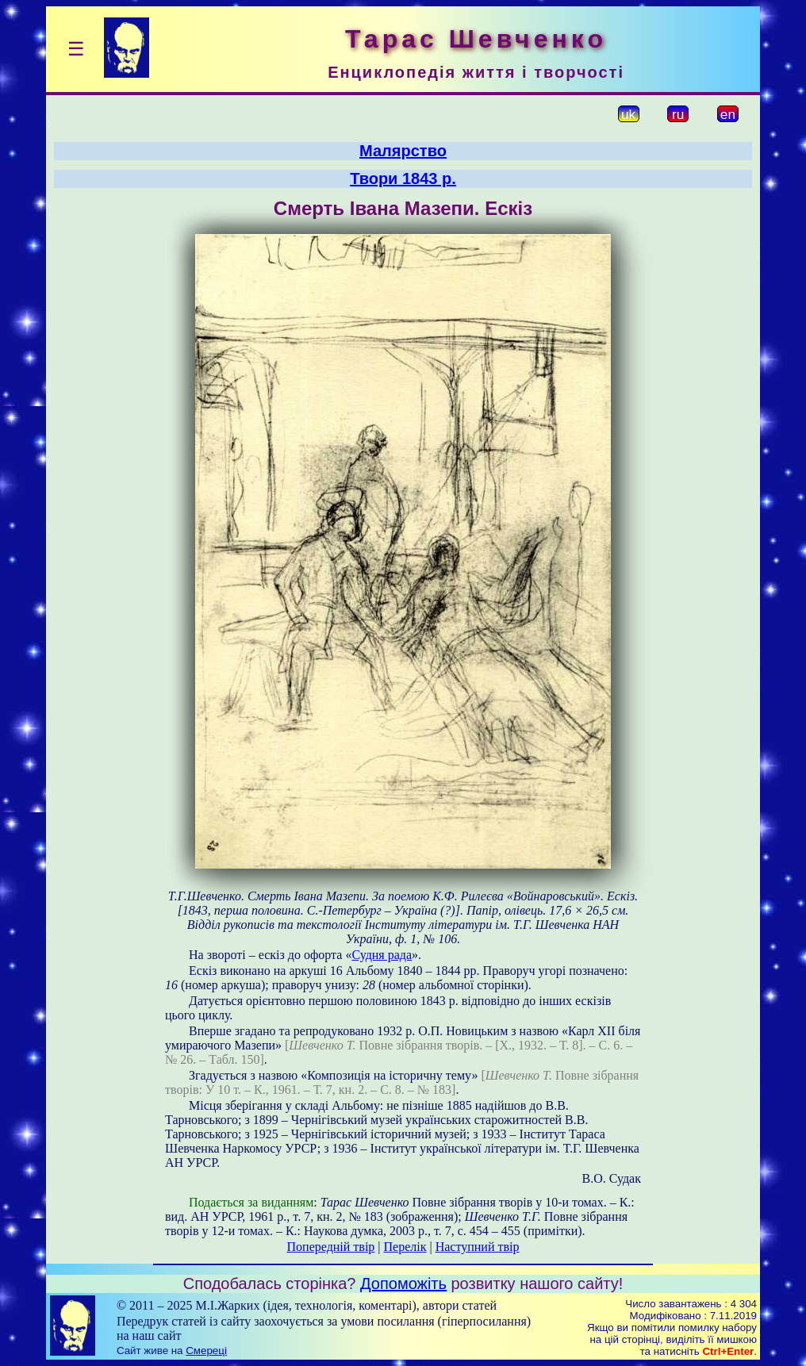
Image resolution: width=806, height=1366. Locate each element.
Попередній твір (331, 1246)
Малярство (403, 150)
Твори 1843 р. (403, 178)
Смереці (206, 1350)
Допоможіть (403, 1283)
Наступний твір (478, 1246)
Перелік (405, 1246)
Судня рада (381, 954)
